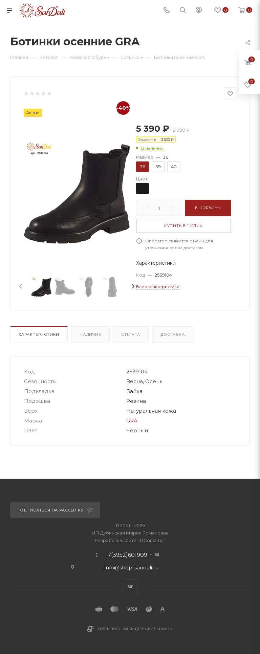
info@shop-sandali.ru (131, 567)
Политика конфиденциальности (135, 629)
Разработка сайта (115, 540)
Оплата (130, 334)
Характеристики (39, 334)
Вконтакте (130, 587)
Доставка (172, 334)
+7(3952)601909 (126, 555)
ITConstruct (152, 540)
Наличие (90, 334)
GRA (131, 420)
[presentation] (20, 286)
